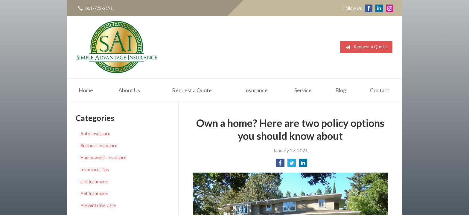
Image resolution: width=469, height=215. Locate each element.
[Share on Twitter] (291, 165)
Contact (379, 90)
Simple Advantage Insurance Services (117, 47)
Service (303, 90)
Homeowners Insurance (103, 157)
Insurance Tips (94, 169)
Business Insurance (99, 145)
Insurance (256, 90)
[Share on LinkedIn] (303, 165)
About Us (129, 90)
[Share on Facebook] (280, 165)
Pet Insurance (94, 193)
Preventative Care (98, 205)
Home (86, 90)
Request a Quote (365, 47)
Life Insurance (94, 181)
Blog (340, 90)
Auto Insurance (95, 133)
